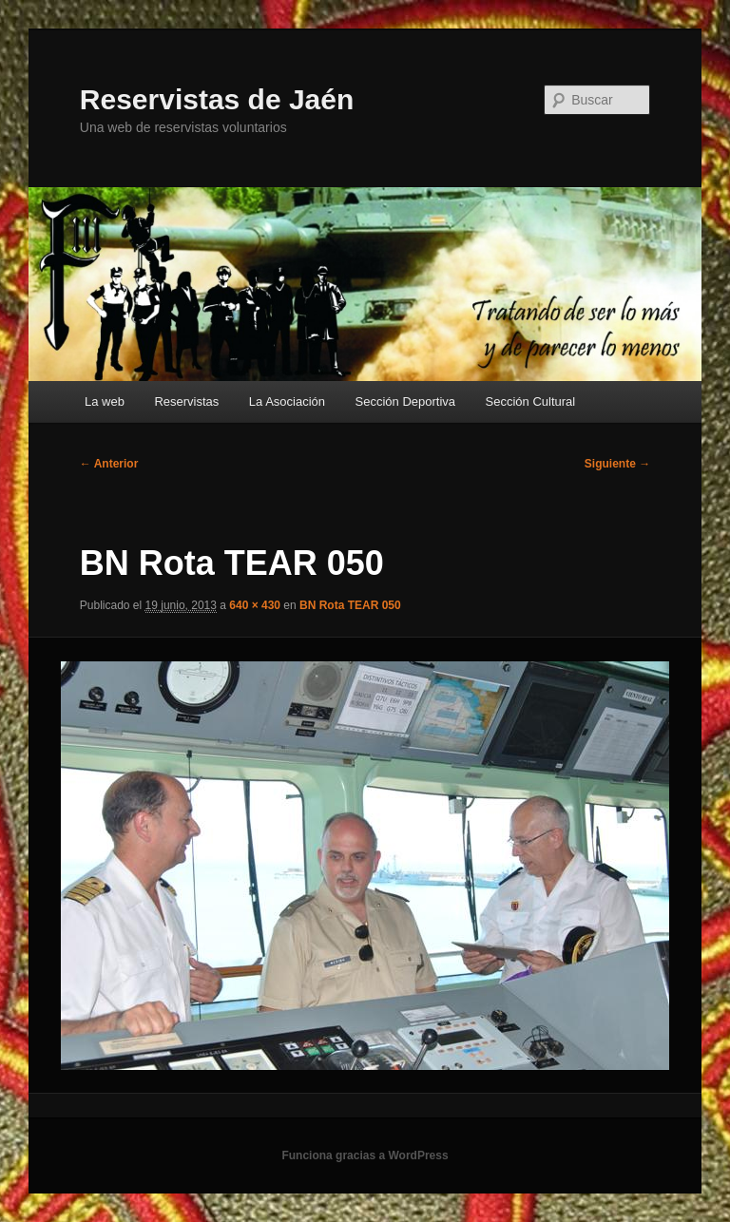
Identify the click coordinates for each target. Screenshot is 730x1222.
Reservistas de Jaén (217, 99)
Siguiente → (617, 463)
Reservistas (186, 401)
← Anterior (109, 463)
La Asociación (287, 401)
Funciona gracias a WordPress (364, 1155)
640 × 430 (254, 605)
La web (105, 401)
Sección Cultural (531, 401)
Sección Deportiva (405, 401)
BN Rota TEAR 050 (350, 605)
